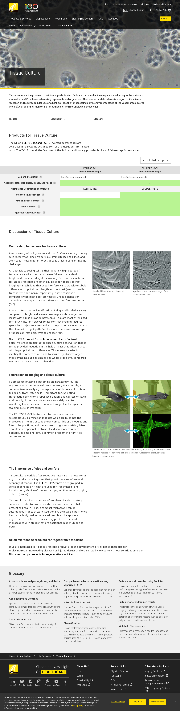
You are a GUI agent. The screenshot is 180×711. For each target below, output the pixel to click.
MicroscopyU (117, 689)
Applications (43, 18)
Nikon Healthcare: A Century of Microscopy (31, 7)
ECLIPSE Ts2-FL (150, 168)
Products (12, 119)
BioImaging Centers (82, 18)
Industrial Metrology (155, 675)
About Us (113, 18)
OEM (113, 680)
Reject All (137, 703)
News (80, 671)
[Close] (176, 703)
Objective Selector (120, 671)
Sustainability (83, 680)
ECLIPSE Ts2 (89, 168)
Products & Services (20, 18)
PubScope (116, 675)
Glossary (98, 119)
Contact (165, 19)
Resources (61, 18)
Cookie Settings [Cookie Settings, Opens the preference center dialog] (118, 703)
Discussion (56, 119)
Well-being (82, 684)
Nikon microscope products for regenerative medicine (41, 554)
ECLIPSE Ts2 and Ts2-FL (36, 142)
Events (80, 675)
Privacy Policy (78, 707)
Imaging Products (153, 671)
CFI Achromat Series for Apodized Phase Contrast (47, 339)
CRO (100, 18)
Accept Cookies (157, 703)
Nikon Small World (120, 684)
